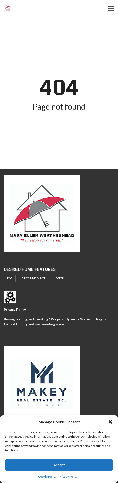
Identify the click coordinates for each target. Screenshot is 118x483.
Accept (59, 465)
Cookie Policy (47, 476)
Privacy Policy (68, 476)
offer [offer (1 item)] (59, 278)
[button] (110, 421)
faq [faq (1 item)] (9, 278)
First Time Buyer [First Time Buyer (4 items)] (34, 278)
